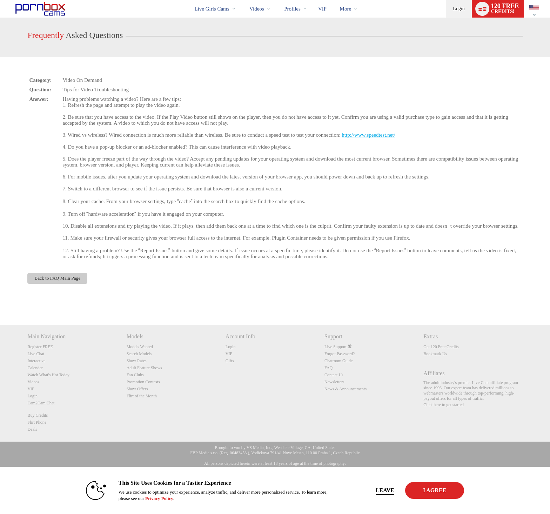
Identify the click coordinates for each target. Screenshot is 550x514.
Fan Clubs (135, 374)
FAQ (328, 367)
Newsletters (334, 381)
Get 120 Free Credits (440, 346)
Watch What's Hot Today (48, 374)
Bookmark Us (435, 353)
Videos (256, 9)
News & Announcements (345, 388)
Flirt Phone (36, 422)
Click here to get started (443, 404)
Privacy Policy (147, 498)
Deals (32, 429)
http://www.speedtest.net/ (368, 135)
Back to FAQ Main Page (57, 278)
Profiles (292, 9)
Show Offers (137, 388)
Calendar (34, 367)
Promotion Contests (143, 381)
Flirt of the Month (142, 395)
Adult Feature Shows (144, 367)
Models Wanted (140, 346)
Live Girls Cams (211, 9)
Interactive (36, 360)
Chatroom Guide (338, 360)
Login (458, 8)
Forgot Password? (339, 353)
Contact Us (333, 374)
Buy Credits (37, 415)
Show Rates (137, 360)
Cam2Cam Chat (40, 403)
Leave (373, 490)
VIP (322, 9)
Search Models (139, 353)
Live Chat (35, 353)
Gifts (230, 360)
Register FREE (40, 346)
